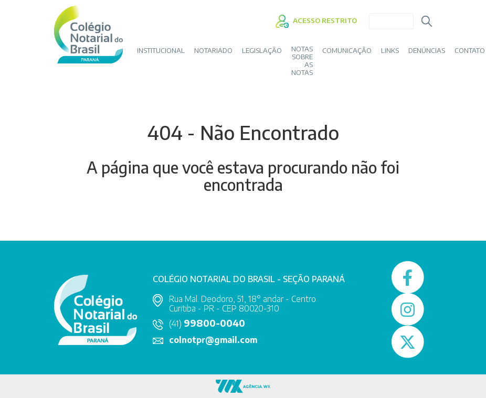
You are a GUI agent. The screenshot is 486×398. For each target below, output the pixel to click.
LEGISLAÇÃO (262, 51)
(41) (207, 323)
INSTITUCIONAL (161, 51)
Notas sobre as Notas (302, 61)
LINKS (390, 51)
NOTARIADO (213, 51)
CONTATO (470, 51)
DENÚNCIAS (426, 51)
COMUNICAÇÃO (347, 51)
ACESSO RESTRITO (316, 20)
